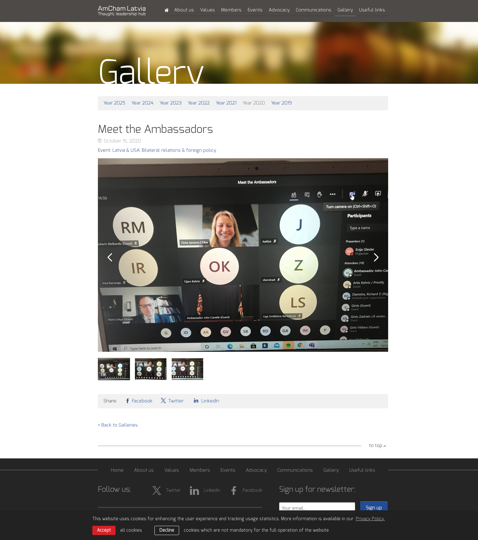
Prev (109, 257)
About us (184, 10)
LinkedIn (205, 400)
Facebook (139, 400)
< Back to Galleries (118, 425)
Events (255, 10)
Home (117, 470)
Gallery (345, 10)
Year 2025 (114, 103)
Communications (313, 10)
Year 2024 (142, 103)
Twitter (172, 400)
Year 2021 (226, 103)
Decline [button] (166, 530)
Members (231, 10)
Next (376, 257)
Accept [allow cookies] (104, 530)
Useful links (372, 10)
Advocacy (279, 10)
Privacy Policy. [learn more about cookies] (370, 519)
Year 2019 (281, 103)
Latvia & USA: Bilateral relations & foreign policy (164, 150)
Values (207, 10)
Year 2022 (199, 103)
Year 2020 (254, 103)
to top (375, 445)
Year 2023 (171, 103)
